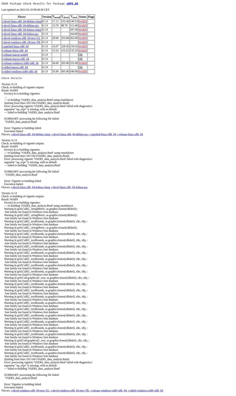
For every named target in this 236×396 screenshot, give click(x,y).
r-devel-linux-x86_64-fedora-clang (21, 30)
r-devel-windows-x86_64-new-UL (21, 38)
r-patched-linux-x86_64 (15, 47)
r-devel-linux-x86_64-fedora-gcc (20, 34)
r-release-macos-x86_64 (15, 59)
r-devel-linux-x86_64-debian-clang (21, 22)
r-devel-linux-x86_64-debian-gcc (20, 26)
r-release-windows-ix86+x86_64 (20, 63)
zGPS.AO (72, 4)
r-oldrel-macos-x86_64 (15, 67)
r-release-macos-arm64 (15, 55)
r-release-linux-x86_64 (15, 51)
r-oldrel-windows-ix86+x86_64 (19, 72)
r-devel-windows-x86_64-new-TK (21, 42)
